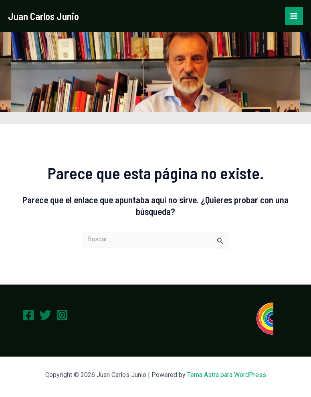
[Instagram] (62, 315)
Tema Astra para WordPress (226, 375)
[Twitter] (45, 315)
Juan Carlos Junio (43, 16)
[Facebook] (28, 315)
